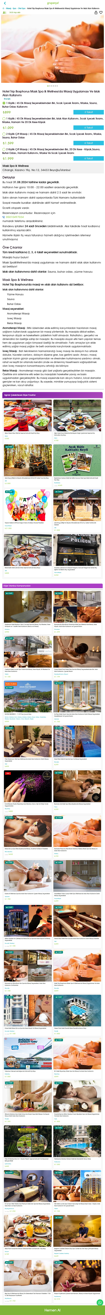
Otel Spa (21, 8)
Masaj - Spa (11, 8)
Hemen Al (52, 1310)
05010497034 (15, 217)
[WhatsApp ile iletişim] (100, 1302)
